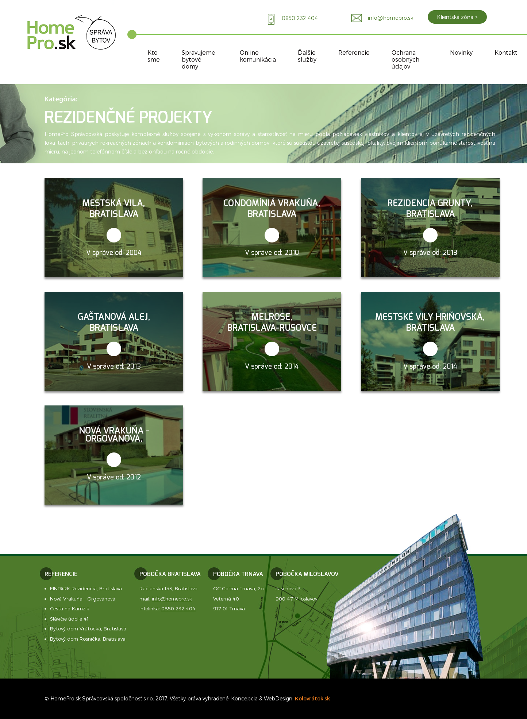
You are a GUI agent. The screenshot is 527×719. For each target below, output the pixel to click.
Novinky (461, 52)
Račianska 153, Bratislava (168, 588)
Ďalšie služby (307, 56)
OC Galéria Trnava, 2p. (239, 588)
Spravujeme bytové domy (198, 59)
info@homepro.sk (172, 599)
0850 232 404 (178, 608)
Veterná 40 (226, 599)
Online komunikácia (258, 56)
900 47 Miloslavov (296, 599)
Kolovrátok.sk (312, 698)
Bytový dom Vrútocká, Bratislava (88, 628)
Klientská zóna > (457, 17)
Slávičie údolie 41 (69, 619)
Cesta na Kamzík (69, 608)
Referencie (354, 52)
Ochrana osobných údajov (405, 59)
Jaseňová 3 (288, 588)
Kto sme (153, 56)
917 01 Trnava (229, 608)
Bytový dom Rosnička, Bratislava (88, 639)
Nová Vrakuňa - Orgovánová (82, 599)
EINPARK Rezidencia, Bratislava (86, 588)
